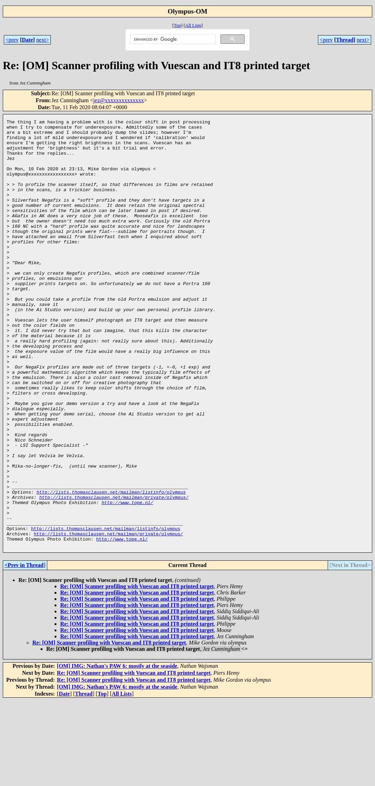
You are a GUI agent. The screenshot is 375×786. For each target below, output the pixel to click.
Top (177, 25)
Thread (344, 40)
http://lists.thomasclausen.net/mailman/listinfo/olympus (111, 567)
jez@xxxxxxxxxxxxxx (118, 100)
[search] (172, 39)
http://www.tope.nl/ (127, 579)
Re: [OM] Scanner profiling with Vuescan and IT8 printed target (137, 672)
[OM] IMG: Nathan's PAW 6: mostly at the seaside (117, 751)
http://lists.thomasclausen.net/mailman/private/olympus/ (114, 573)
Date (27, 40)
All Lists (193, 25)
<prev (12, 40)
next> (42, 40)
